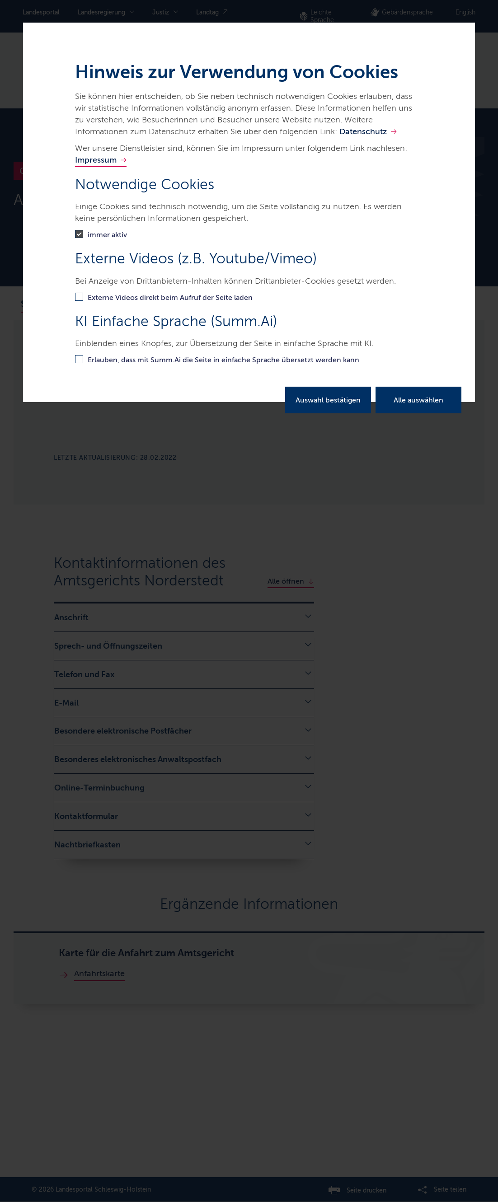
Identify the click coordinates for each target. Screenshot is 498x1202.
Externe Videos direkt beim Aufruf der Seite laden (170, 297)
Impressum (96, 160)
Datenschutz (363, 131)
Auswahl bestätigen (328, 400)
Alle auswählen (418, 400)
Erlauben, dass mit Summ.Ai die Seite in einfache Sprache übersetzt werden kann (223, 359)
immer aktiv (107, 234)
